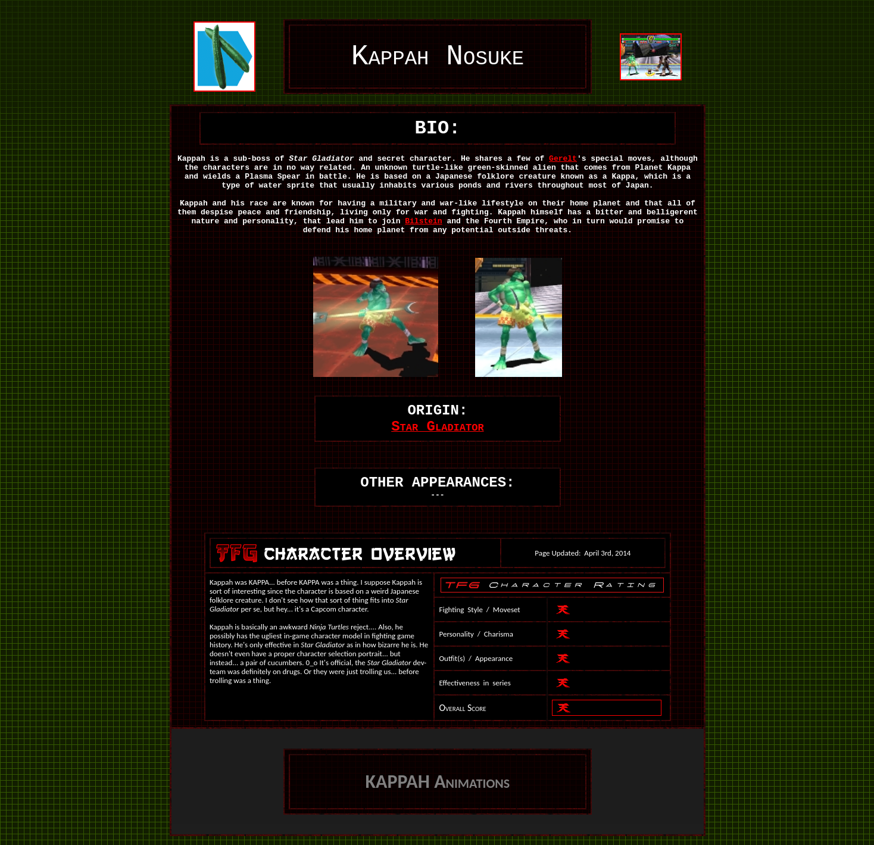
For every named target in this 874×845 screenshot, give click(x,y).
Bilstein (423, 221)
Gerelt (563, 158)
